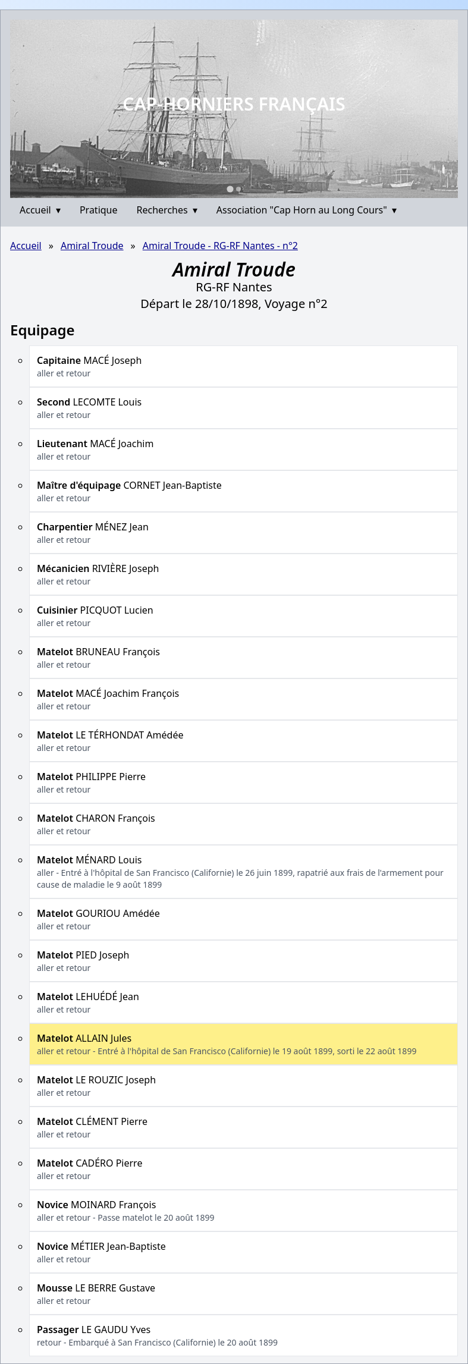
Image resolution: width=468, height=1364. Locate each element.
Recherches (167, 209)
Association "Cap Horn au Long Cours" (306, 209)
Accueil (40, 209)
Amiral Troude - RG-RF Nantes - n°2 (220, 245)
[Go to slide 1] (230, 189)
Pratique (99, 209)
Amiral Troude (92, 245)
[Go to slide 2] (238, 189)
